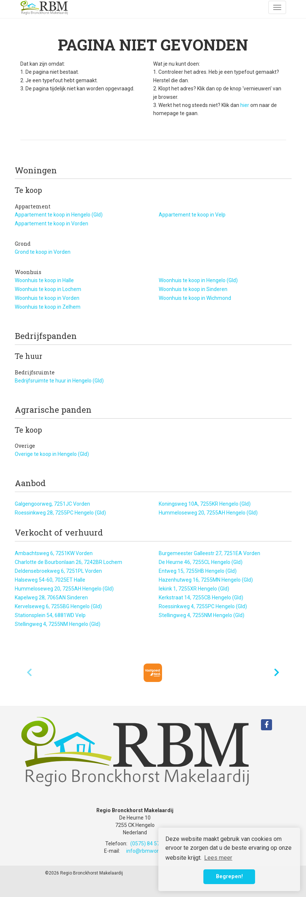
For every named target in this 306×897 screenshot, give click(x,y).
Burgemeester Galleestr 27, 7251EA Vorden (209, 553)
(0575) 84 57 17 (148, 843)
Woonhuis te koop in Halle (44, 280)
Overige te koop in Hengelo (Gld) (52, 454)
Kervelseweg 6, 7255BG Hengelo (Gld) (58, 606)
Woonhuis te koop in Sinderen (193, 289)
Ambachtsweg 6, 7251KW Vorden (54, 553)
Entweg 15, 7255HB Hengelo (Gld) (198, 571)
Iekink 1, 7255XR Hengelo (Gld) (194, 589)
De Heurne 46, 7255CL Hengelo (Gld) (201, 562)
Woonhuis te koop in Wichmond (195, 298)
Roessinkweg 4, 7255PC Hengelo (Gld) (203, 606)
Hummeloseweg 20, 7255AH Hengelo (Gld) (208, 513)
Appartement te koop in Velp (192, 215)
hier (244, 105)
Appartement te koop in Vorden (51, 223)
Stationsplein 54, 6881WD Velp (50, 615)
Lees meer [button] (218, 857)
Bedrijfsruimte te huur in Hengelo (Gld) (59, 381)
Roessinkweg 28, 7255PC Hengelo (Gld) (60, 513)
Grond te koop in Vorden (43, 252)
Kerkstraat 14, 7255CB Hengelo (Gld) (201, 597)
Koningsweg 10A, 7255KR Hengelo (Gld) (205, 504)
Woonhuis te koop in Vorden (47, 298)
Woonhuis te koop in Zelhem (47, 307)
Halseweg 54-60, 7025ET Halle (50, 580)
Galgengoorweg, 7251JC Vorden (52, 504)
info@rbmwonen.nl (148, 851)
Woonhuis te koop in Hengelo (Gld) (198, 280)
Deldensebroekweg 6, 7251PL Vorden (58, 571)
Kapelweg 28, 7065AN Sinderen (51, 597)
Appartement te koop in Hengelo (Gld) (59, 215)
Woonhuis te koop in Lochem (48, 289)
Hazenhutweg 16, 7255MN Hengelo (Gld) (206, 580)
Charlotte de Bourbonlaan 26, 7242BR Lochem (68, 562)
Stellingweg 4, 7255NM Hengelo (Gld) (201, 615)
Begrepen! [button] (229, 876)
